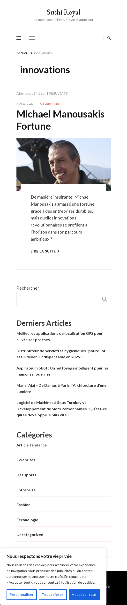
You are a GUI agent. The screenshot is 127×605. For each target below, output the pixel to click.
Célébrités (50, 103)
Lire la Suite (45, 251)
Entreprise (26, 489)
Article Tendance (31, 445)
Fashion (23, 504)
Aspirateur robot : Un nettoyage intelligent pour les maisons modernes (62, 371)
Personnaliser (22, 594)
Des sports (26, 474)
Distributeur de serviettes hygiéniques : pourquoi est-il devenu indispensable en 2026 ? (60, 353)
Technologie (27, 519)
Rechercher (27, 288)
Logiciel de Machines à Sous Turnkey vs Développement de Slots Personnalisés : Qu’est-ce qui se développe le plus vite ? (61, 408)
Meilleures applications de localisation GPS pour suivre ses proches (59, 336)
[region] (53, 576)
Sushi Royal (63, 12)
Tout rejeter (52, 594)
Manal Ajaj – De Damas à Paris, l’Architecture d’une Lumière (61, 388)
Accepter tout (84, 594)
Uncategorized (29, 534)
